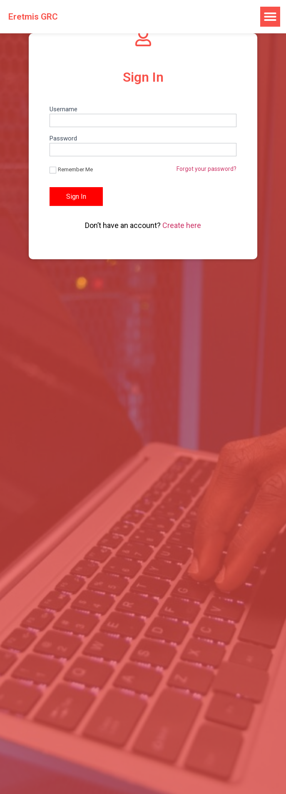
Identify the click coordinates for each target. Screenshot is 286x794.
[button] (270, 17)
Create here (181, 225)
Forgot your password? (206, 168)
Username (63, 109)
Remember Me (71, 169)
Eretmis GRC (33, 17)
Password (63, 138)
